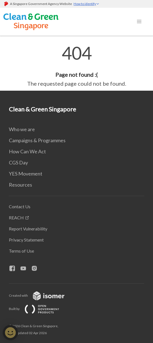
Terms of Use (21, 250)
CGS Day (18, 162)
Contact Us (19, 206)
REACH (16, 217)
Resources (20, 185)
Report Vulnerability (28, 228)
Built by (38, 309)
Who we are (22, 129)
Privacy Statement (26, 239)
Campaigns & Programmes (37, 140)
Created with (41, 295)
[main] (76, 66)
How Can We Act (27, 151)
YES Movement (25, 174)
